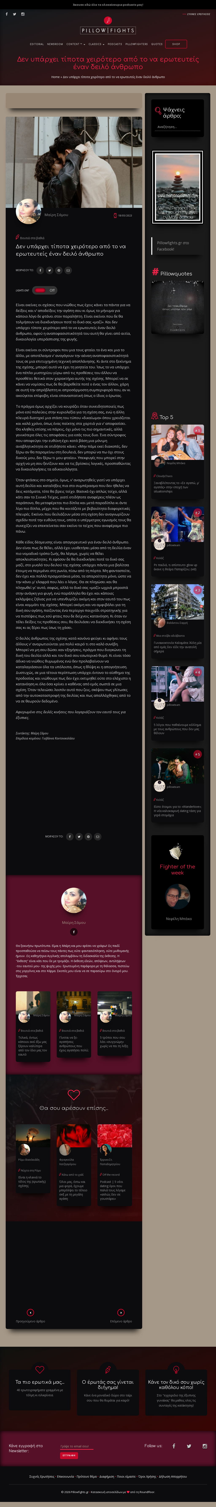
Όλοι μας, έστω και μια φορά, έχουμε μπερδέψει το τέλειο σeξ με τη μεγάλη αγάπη (73, 1190)
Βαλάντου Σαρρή (177, 623)
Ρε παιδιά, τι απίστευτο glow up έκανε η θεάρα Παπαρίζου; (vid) (175, 567)
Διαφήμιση (106, 1476)
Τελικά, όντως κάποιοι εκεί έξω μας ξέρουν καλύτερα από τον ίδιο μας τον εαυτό (32, 1045)
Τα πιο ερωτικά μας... (39, 1382)
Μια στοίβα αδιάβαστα (170, 636)
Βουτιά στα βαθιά (32, 238)
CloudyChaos (164, 476)
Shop (176, 44)
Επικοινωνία (65, 1476)
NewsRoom (55, 44)
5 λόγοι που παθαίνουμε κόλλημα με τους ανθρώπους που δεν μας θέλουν (177, 729)
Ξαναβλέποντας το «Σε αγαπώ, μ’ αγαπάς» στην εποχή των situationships (176, 487)
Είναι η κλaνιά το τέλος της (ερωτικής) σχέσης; (32, 1181)
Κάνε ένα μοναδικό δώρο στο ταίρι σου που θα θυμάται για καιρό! (108, 1397)
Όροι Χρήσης (147, 1476)
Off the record (111, 1175)
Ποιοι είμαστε (126, 1476)
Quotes (157, 44)
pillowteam (173, 545)
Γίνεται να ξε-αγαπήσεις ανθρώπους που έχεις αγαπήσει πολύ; (74, 1043)
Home (55, 77)
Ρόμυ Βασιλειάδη (28, 1159)
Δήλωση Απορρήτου (173, 1476)
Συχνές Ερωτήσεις (41, 1476)
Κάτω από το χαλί (73, 1175)
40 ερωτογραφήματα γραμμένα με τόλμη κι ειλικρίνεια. (40, 1392)
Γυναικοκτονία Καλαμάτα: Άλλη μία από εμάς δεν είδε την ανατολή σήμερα (177, 647)
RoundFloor (147, 1492)
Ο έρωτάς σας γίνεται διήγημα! (108, 1385)
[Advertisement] (74, 1266)
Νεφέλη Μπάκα (176, 463)
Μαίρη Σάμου (56, 214)
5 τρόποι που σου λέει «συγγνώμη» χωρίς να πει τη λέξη (114, 1041)
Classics (96, 44)
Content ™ (75, 44)
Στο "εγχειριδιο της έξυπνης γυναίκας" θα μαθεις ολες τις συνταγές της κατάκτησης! (176, 1400)
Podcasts (115, 44)
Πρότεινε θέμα (87, 1476)
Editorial (37, 44)
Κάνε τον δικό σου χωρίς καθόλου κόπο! (176, 1385)
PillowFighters (137, 44)
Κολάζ (160, 558)
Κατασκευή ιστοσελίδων (106, 1492)
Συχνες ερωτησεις (198, 14)
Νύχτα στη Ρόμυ (31, 1170)
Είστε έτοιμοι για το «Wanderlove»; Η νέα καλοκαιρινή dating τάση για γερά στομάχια (177, 811)
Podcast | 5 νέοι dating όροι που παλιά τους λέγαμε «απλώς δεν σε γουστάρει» (113, 1190)
